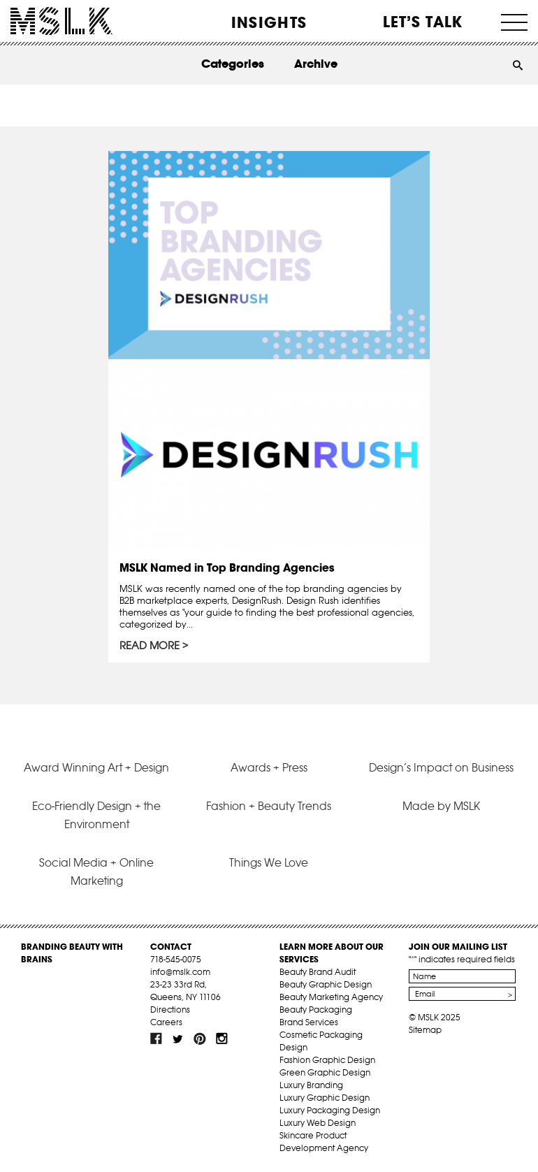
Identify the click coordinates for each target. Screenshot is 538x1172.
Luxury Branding (311, 1085)
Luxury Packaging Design (329, 1110)
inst (221, 1038)
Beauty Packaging (315, 1009)
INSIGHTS (269, 22)
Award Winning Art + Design (96, 767)
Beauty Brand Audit (317, 972)
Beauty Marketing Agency (331, 997)
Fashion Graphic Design (327, 1060)
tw (178, 1038)
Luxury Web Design (317, 1122)
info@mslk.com (180, 972)
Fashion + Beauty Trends (268, 806)
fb (156, 1038)
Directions (170, 1009)
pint (200, 1038)
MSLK (61, 21)
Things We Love (268, 862)
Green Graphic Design (324, 1072)
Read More (149, 645)
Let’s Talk (423, 21)
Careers (166, 1022)
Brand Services (308, 1022)
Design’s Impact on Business (441, 767)
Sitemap (425, 1030)
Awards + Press (269, 767)
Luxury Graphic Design (324, 1097)
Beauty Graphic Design (325, 984)
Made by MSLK (441, 806)
